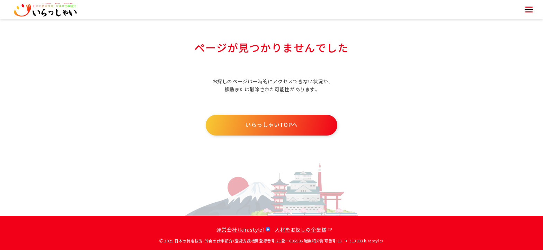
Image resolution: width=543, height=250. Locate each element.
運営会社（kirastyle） (240, 230)
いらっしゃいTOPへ (271, 125)
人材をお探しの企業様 (300, 230)
